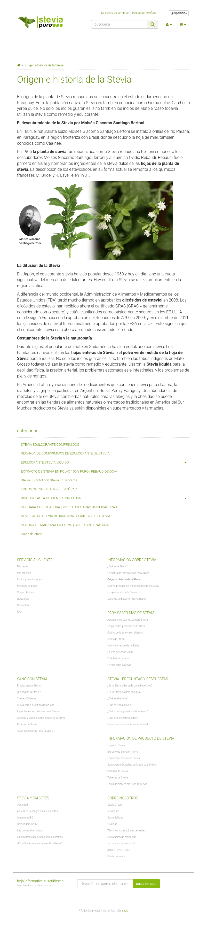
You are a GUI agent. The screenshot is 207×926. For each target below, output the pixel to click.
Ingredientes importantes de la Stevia (38, 711)
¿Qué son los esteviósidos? (122, 717)
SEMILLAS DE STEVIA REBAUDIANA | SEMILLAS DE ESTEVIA (65, 516)
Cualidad (112, 824)
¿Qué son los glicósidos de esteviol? (127, 711)
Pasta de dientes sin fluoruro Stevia (127, 784)
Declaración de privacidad (121, 837)
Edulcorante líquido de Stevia (123, 758)
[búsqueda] (119, 24)
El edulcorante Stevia (29, 685)
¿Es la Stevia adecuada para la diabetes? (39, 843)
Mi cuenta (22, 566)
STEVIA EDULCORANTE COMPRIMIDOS (50, 444)
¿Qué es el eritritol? (118, 698)
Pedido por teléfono (144, 12)
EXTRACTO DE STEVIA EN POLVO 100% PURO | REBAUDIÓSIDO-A (69, 471)
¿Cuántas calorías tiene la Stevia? (35, 730)
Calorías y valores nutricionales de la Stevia (41, 717)
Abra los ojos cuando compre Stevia (127, 619)
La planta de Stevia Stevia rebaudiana (128, 573)
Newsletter (23, 598)
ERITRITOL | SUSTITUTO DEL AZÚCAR (49, 489)
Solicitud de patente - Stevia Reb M (126, 598)
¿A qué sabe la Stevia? (119, 664)
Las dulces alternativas (30, 830)
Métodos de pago (27, 585)
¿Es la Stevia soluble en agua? (124, 692)
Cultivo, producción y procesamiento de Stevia (133, 585)
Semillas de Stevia (117, 771)
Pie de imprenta (116, 856)
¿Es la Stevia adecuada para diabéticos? (129, 685)
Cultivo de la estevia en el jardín (124, 632)
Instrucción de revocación (121, 843)
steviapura (113, 811)
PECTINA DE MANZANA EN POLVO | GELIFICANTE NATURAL (65, 525)
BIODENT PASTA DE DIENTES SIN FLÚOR (105, 498)
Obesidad (22, 804)
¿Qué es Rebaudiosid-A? (120, 705)
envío (125, 910)
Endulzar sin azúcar (118, 658)
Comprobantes (25, 592)
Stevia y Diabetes (26, 698)
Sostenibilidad (115, 817)
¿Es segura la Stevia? (29, 692)
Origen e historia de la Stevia (124, 579)
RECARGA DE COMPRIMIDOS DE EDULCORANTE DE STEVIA (65, 453)
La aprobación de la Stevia (122, 592)
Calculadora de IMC (28, 824)
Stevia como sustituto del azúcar (35, 705)
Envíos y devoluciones (29, 579)
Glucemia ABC (25, 817)
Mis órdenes (24, 573)
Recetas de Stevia (27, 724)
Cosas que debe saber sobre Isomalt (128, 724)
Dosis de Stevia (116, 639)
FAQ (19, 611)
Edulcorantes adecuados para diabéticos (40, 837)
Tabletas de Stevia (117, 777)
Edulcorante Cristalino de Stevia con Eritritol (131, 764)
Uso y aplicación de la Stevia (123, 645)
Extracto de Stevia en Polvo (122, 751)
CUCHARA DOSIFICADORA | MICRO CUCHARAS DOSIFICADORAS (69, 507)
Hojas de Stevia (116, 745)
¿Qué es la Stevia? (117, 566)
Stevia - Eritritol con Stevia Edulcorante (49, 480)
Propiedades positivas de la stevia (126, 626)
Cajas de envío (31, 534)
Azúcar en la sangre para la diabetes (37, 811)
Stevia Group (114, 804)
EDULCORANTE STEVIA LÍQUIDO (105, 462)
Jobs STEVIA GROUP (119, 849)
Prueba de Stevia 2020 (120, 652)
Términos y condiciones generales (126, 830)
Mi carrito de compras (115, 12)
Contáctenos (24, 605)
